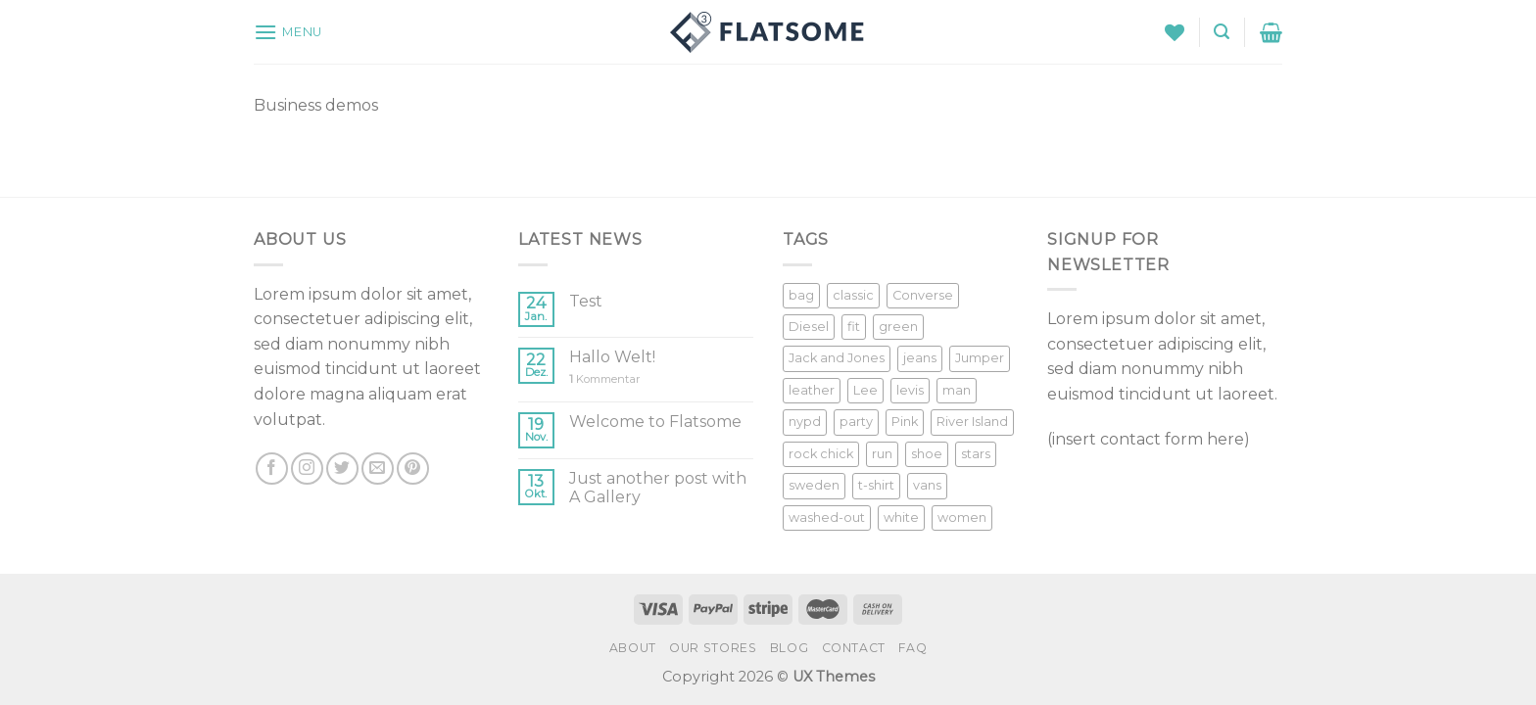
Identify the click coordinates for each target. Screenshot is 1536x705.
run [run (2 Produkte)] (882, 453)
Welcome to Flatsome (655, 421)
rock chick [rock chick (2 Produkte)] (821, 453)
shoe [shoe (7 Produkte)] (926, 453)
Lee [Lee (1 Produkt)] (865, 390)
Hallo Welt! (612, 357)
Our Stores (712, 647)
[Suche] (1221, 32)
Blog (789, 647)
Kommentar (605, 379)
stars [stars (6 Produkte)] (975, 453)
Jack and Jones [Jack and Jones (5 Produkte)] (837, 358)
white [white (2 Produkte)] (901, 517)
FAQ (912, 647)
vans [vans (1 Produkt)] (927, 485)
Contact (854, 647)
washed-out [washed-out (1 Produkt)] (827, 517)
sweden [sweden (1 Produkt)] (814, 485)
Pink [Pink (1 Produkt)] (904, 421)
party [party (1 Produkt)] (856, 421)
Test (585, 301)
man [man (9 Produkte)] (956, 390)
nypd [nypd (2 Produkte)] (805, 421)
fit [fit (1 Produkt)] (853, 326)
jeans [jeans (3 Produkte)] (919, 358)
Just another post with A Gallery (657, 487)
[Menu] (288, 32)
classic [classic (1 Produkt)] (853, 295)
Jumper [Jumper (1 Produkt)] (979, 358)
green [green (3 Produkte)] (898, 326)
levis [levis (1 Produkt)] (910, 390)
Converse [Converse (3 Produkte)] (922, 295)
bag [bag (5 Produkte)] (801, 295)
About (632, 647)
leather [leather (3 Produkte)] (812, 390)
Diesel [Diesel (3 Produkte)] (809, 326)
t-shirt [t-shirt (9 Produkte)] (876, 485)
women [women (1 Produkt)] (961, 517)
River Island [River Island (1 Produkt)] (972, 421)
